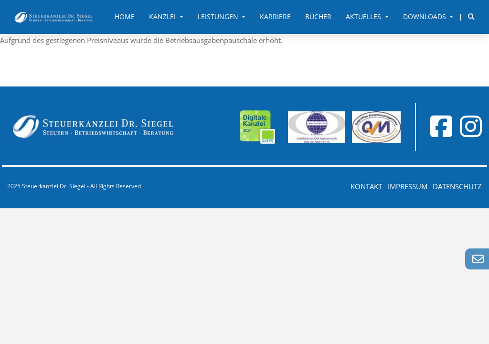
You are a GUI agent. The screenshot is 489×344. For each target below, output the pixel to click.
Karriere (275, 16)
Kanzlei (163, 16)
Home (125, 16)
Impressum (407, 186)
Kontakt (366, 186)
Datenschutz (457, 186)
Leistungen (219, 16)
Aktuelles (364, 16)
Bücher (318, 16)
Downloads (425, 16)
